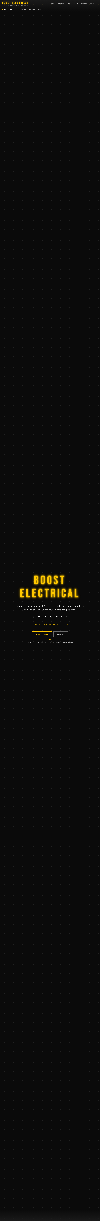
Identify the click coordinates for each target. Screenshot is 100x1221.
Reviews (84, 4)
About (52, 4)
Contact (93, 4)
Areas (76, 4)
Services (60, 4)
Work (69, 4)
